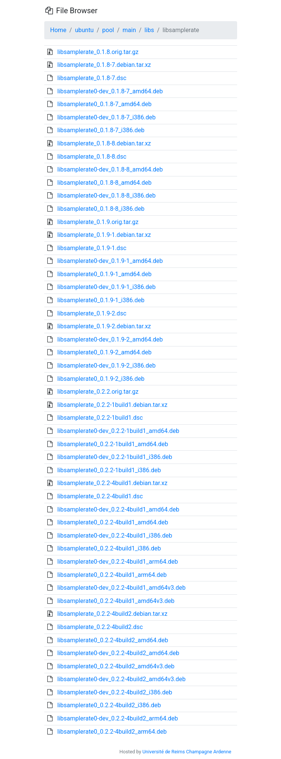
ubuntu (84, 30)
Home (58, 30)
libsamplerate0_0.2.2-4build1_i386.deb (109, 548)
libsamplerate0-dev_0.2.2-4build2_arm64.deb (117, 718)
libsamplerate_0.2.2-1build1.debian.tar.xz (112, 404)
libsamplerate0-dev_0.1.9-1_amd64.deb (110, 260)
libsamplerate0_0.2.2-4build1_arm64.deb (111, 574)
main (129, 30)
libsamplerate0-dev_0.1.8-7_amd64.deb (110, 91)
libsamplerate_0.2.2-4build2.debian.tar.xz (112, 613)
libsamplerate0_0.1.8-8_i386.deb (100, 208)
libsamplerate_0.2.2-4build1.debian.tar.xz (112, 483)
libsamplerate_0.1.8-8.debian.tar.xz (104, 143)
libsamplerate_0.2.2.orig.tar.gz (97, 391)
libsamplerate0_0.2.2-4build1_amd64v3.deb (115, 600)
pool (108, 30)
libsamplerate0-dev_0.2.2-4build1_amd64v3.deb (121, 587)
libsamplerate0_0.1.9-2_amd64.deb (104, 352)
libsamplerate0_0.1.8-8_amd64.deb (104, 182)
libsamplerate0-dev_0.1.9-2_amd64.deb (110, 339)
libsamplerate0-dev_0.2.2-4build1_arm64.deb (117, 561)
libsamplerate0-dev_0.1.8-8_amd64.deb (110, 169)
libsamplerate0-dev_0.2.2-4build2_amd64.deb (118, 653)
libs (149, 30)
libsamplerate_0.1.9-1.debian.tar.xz (104, 234)
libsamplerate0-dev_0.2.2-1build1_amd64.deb (118, 430)
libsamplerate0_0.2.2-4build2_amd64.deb (112, 640)
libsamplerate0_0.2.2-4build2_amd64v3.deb (115, 666)
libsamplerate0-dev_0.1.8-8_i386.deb (106, 195)
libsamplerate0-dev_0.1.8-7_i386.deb (106, 117)
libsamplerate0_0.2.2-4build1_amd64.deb (112, 522)
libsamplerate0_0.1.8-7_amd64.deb (104, 104)
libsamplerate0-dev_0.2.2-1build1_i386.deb (114, 457)
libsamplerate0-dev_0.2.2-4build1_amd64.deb (118, 509)
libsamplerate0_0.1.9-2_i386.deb (100, 378)
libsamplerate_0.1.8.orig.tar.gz (97, 52)
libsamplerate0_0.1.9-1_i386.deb (100, 300)
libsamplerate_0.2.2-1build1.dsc (100, 417)
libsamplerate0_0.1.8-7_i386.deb (100, 130)
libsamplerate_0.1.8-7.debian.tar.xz (104, 64)
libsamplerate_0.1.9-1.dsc (91, 248)
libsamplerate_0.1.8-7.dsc (91, 78)
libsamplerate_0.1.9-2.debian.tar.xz (104, 326)
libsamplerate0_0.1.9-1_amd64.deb (104, 274)
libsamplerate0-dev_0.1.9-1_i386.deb (106, 287)
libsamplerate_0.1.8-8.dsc (91, 156)
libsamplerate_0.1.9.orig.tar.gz (97, 222)
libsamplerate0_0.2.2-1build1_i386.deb (109, 470)
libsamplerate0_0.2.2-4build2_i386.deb (109, 705)
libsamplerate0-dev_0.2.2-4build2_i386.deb (114, 692)
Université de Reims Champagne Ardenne (187, 751)
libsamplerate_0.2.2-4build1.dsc (100, 496)
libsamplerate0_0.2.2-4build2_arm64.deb (111, 731)
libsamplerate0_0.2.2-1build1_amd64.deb (112, 444)
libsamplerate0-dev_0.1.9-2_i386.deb (106, 365)
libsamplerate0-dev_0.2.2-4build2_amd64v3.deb (121, 679)
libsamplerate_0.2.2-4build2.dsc (100, 627)
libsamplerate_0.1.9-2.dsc (91, 313)
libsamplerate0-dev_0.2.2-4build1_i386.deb (114, 535)
